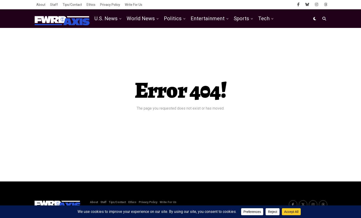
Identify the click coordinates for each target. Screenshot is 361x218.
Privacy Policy (110, 5)
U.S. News (106, 18)
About (40, 5)
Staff (54, 5)
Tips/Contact (72, 5)
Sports (241, 18)
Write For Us (133, 5)
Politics (173, 18)
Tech (264, 18)
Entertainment (208, 18)
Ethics (91, 5)
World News (141, 18)
